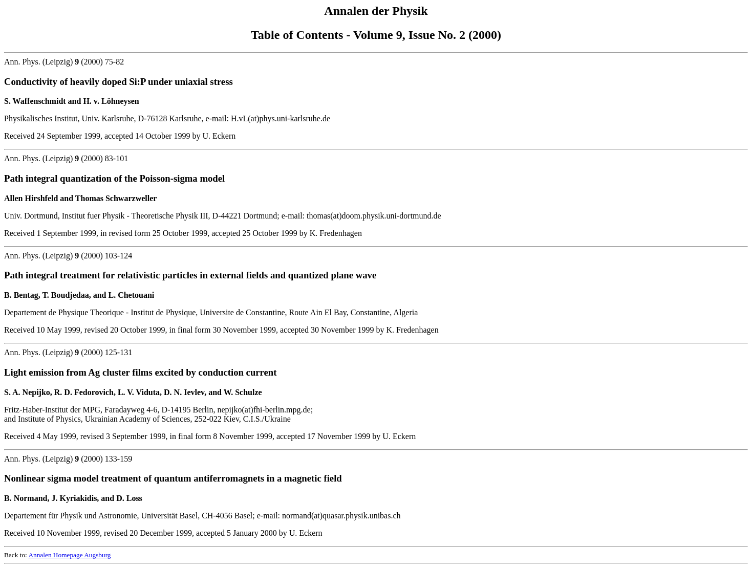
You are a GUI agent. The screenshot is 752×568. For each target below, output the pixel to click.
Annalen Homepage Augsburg (69, 555)
